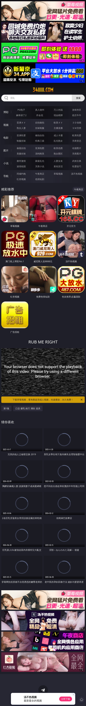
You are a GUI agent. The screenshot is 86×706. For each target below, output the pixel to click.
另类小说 (39, 166)
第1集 (6, 408)
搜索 (78, 97)
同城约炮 (21, 173)
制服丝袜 (21, 140)
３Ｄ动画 (76, 122)
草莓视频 (58, 173)
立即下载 (65, 698)
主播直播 (58, 127)
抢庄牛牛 (76, 115)
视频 (6, 125)
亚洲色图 (39, 148)
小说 (6, 163)
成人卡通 (58, 135)
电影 (6, 137)
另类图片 (76, 153)
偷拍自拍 (39, 135)
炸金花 (39, 115)
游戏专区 (76, 109)
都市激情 (21, 160)
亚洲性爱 (21, 135)
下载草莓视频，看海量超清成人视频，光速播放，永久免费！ (48, 400)
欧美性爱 (76, 135)
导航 (6, 176)
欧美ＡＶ (58, 122)
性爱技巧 (76, 166)
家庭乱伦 (39, 160)
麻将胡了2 (21, 115)
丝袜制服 (39, 127)
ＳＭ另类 (76, 127)
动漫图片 (76, 148)
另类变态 (76, 140)
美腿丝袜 (21, 153)
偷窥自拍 (21, 148)
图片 (6, 150)
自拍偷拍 (39, 122)
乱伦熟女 (58, 140)
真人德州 (39, 109)
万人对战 (58, 109)
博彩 (6, 112)
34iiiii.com (43, 90)
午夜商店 (39, 173)
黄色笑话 (58, 166)
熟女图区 (58, 153)
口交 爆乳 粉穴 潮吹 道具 (27, 408)
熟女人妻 (21, 127)
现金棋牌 (58, 115)
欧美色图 (58, 148)
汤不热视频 (76, 173)
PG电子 (21, 109)
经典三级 (39, 140)
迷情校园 (21, 166)
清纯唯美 (39, 153)
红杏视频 (21, 179)
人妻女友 (58, 160)
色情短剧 (39, 179)
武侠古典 (76, 160)
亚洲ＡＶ (21, 122)
